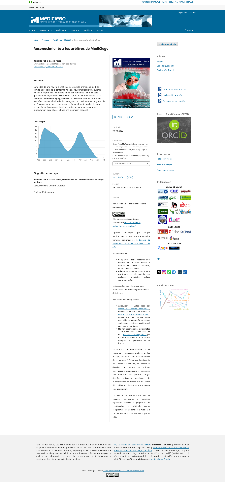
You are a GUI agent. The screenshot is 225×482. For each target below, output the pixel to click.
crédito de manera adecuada (133, 308)
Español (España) (165, 65)
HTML (119, 117)
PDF (131, 117)
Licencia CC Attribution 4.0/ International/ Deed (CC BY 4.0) (131, 243)
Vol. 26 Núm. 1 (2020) (62, 40)
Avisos (100, 30)
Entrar (193, 12)
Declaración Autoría (172, 95)
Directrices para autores (174, 89)
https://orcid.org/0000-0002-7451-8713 (48, 67)
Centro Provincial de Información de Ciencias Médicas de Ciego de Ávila (151, 449)
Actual (32, 30)
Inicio (36, 40)
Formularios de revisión (174, 101)
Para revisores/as (165, 170)
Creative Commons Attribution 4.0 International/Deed (123, 471)
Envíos (74, 30)
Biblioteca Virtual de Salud (181, 2)
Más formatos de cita (123, 163)
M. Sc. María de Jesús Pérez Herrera (132, 444)
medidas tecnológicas (135, 334)
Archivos (88, 30)
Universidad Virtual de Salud (154, 2)
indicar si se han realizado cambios (133, 314)
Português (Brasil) (165, 70)
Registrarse (182, 12)
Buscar (189, 30)
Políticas (60, 30)
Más (159, 259)
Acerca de (45, 30)
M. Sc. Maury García (160, 459)
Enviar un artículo (167, 44)
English (160, 61)
